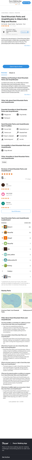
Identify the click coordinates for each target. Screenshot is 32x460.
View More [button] (27, 45)
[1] (4, 73)
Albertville (17, 12)
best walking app (16, 447)
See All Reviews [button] (16, 211)
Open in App (26, 2)
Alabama (11, 12)
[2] (12, 73)
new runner (9, 193)
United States (4, 12)
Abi (7, 184)
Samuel (8, 202)
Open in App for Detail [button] (16, 66)
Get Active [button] (6, 457)
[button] (2, 3)
